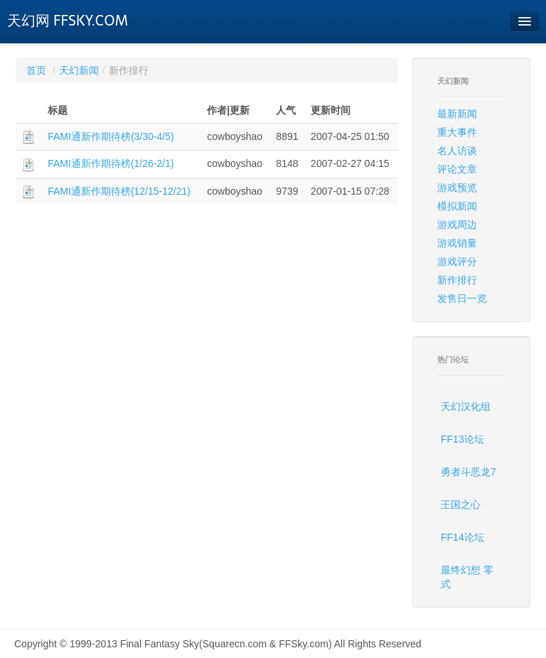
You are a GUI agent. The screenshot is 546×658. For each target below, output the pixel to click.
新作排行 (457, 280)
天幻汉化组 (466, 406)
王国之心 (461, 504)
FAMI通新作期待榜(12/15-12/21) (119, 191)
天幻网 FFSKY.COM (67, 20)
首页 (36, 70)
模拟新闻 (457, 206)
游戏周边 (457, 224)
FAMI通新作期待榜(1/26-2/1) (110, 163)
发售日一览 (462, 298)
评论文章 (457, 169)
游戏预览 (457, 187)
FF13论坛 (462, 439)
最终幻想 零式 (467, 577)
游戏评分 (457, 261)
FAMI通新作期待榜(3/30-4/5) (110, 136)
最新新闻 (457, 113)
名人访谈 (457, 150)
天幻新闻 (79, 70)
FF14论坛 (462, 537)
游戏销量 (457, 243)
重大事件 (457, 132)
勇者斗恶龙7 (468, 472)
